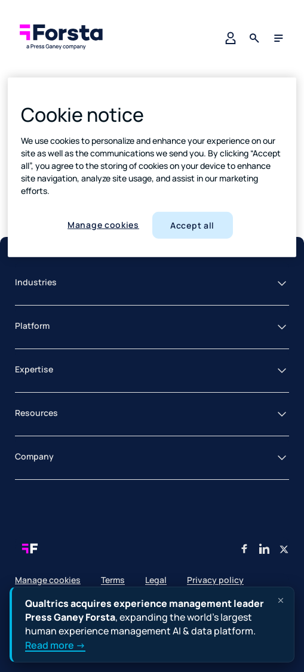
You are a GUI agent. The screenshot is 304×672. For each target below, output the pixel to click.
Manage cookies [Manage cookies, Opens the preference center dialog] (103, 224)
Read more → (55, 645)
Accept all (192, 225)
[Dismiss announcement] (280, 600)
